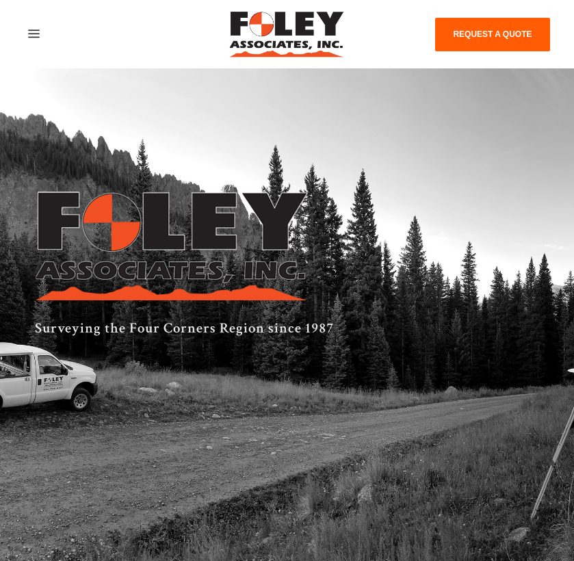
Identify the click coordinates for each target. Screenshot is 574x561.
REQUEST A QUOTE (492, 34)
